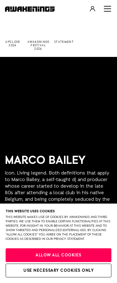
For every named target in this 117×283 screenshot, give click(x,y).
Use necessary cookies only (58, 271)
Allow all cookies (58, 255)
